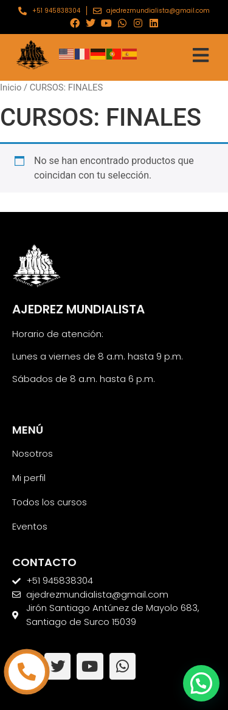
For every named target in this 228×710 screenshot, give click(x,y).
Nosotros (32, 453)
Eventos (29, 526)
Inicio (10, 87)
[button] (201, 683)
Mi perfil (29, 477)
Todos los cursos (49, 502)
